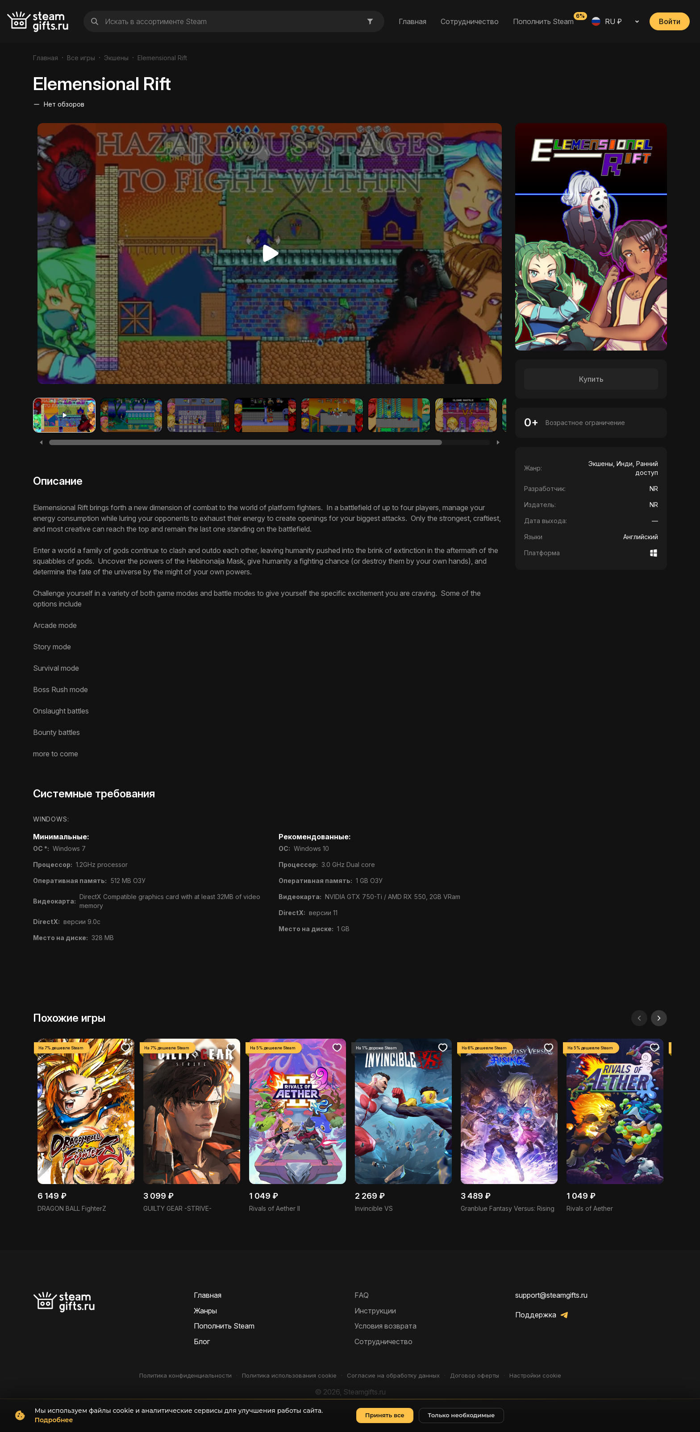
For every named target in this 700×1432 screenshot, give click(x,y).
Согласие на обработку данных (393, 1375)
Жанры (205, 1311)
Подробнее (54, 1428)
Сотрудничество (470, 21)
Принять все (384, 1422)
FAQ (361, 1295)
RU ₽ (607, 21)
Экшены (116, 58)
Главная (412, 21)
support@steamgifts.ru (551, 1295)
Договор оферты (474, 1375)
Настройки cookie (535, 1375)
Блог (202, 1341)
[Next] (498, 442)
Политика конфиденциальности (185, 1375)
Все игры (81, 58)
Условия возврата (385, 1326)
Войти (669, 21)
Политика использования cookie (289, 1375)
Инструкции (375, 1311)
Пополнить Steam (543, 21)
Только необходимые (461, 1422)
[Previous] (41, 442)
